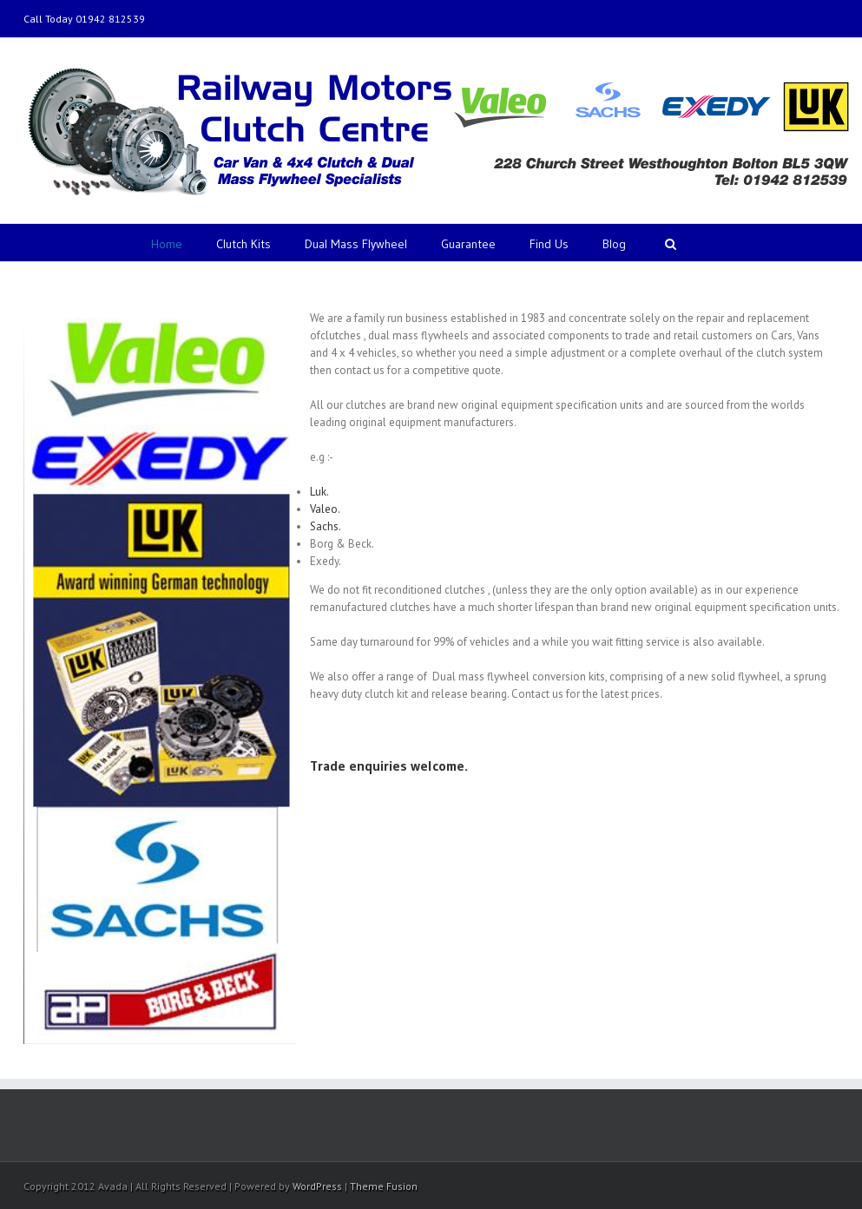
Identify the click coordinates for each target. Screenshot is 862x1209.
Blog (614, 244)
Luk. (319, 491)
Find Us (549, 244)
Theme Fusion (384, 1186)
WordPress (317, 1186)
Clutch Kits (243, 244)
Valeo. (325, 509)
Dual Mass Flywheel (356, 244)
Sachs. (325, 526)
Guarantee (468, 244)
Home (166, 244)
